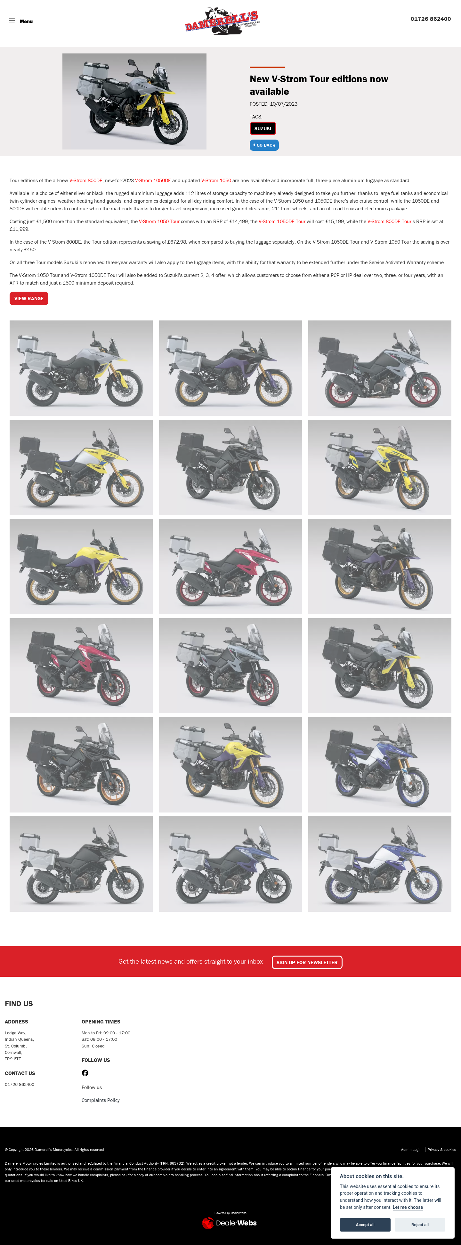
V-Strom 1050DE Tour (282, 221)
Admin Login (411, 1149)
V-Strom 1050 (216, 180)
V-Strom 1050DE (153, 180)
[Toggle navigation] (20, 21)
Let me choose (408, 1207)
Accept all (365, 1224)
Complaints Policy (101, 1100)
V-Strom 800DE (85, 180)
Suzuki (263, 128)
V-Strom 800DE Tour (389, 221)
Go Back (264, 145)
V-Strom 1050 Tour (159, 221)
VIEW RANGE (29, 298)
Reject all (420, 1224)
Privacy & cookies (442, 1149)
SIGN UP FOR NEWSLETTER (307, 962)
